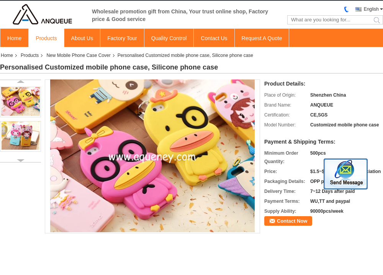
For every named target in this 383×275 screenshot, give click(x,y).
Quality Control (169, 38)
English (371, 9)
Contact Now (292, 221)
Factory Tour (122, 38)
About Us (82, 38)
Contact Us (214, 38)
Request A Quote (262, 38)
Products (46, 38)
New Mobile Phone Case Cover (78, 55)
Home (14, 38)
